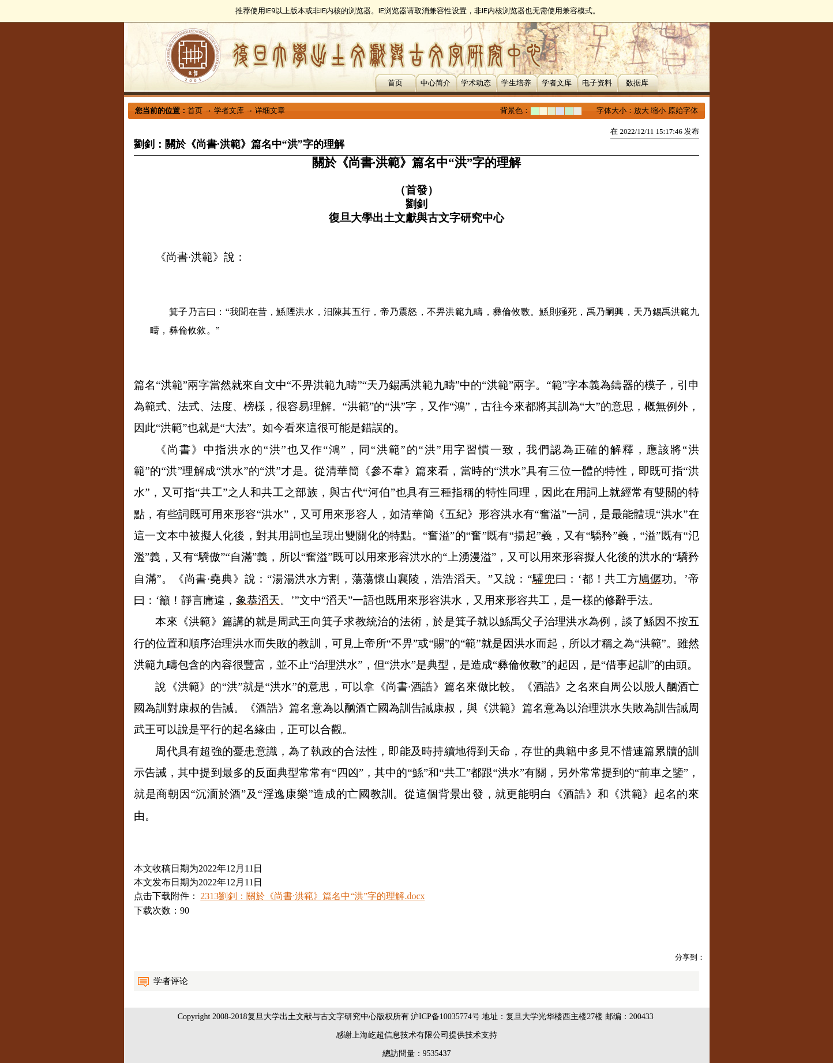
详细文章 (270, 110)
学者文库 (557, 82)
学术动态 (476, 82)
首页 (395, 82)
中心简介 (436, 82)
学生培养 (516, 82)
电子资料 (597, 82)
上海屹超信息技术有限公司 (400, 1035)
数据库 (637, 82)
